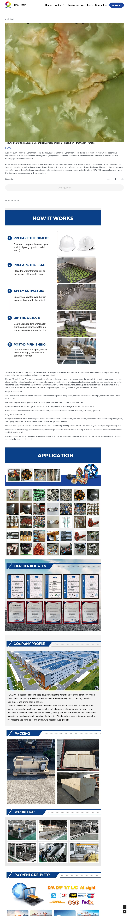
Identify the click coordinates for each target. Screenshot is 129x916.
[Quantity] (100, 88)
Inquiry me (117, 5)
